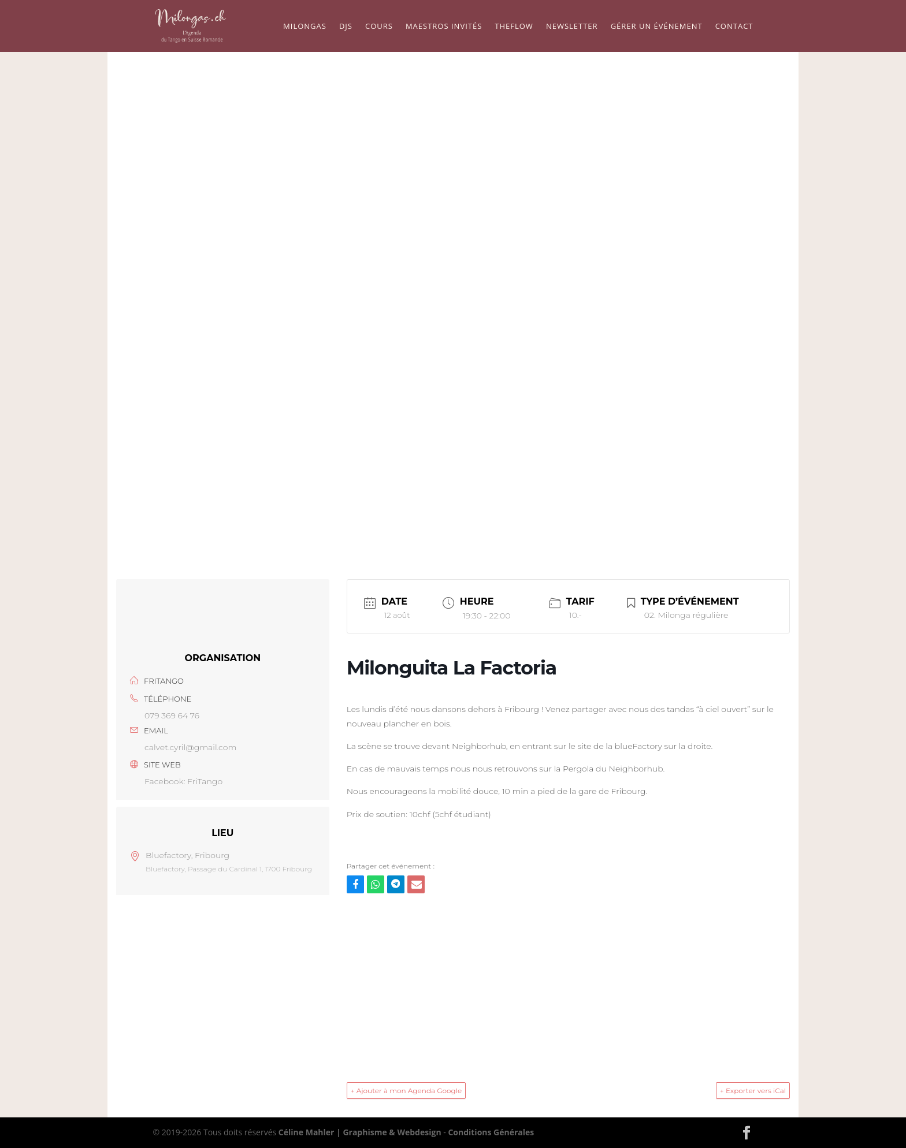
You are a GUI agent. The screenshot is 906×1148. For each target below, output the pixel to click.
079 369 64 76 (171, 715)
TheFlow (514, 26)
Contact (734, 26)
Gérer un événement (657, 26)
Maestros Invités (444, 26)
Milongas (304, 26)
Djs (345, 26)
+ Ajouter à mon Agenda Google (406, 1090)
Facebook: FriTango (183, 781)
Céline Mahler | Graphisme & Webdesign (360, 1132)
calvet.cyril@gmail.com (190, 747)
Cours (379, 26)
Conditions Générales (491, 1132)
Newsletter (572, 26)
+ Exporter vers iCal (753, 1090)
